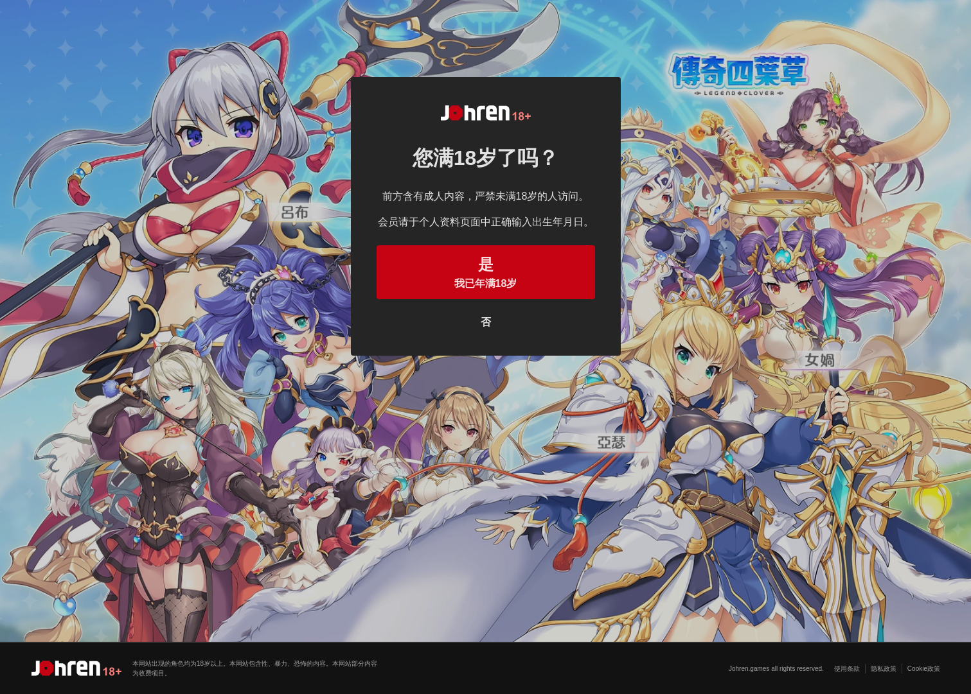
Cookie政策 (923, 668)
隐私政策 (883, 668)
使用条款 (847, 668)
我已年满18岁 (486, 271)
